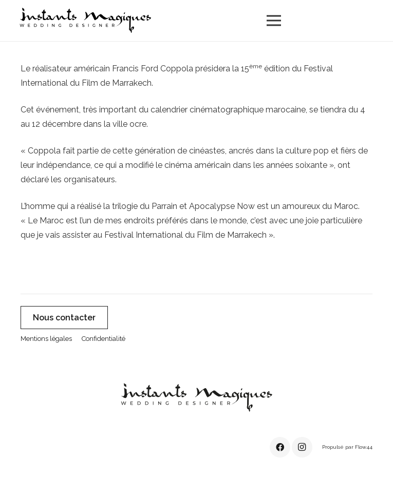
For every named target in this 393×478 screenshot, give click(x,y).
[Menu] (274, 20)
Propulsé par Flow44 (347, 447)
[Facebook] (280, 447)
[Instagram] (302, 447)
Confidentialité (103, 338)
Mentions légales (46, 338)
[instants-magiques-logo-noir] (85, 20)
